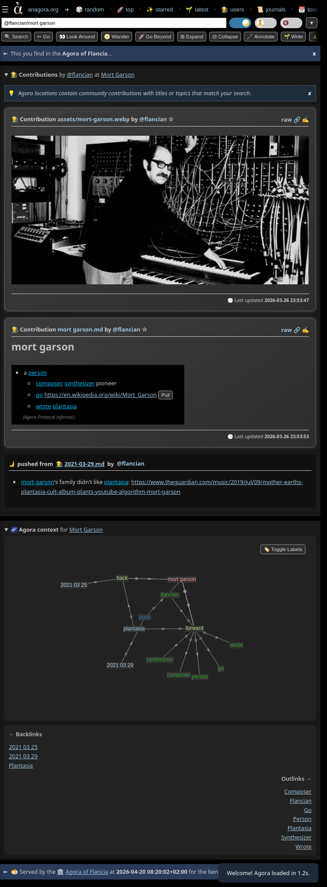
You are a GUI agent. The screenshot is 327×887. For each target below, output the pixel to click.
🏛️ (60, 872)
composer (49, 383)
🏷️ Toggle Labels (283, 549)
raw (286, 119)
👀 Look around (77, 36)
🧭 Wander (116, 36)
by (160, 464)
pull (165, 395)
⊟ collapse (225, 36)
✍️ (305, 119)
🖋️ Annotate (261, 36)
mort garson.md (80, 329)
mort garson (37, 481)
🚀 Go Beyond (154, 36)
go (39, 395)
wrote (44, 406)
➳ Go (43, 36)
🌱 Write (293, 36)
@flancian (80, 74)
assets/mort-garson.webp (93, 119)
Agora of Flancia (87, 872)
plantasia (65, 406)
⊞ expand (191, 36)
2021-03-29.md (84, 464)
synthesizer (79, 383)
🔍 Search (16, 36)
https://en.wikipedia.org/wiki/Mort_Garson (100, 395)
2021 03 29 (23, 756)
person (37, 372)
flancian (301, 801)
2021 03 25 (23, 747)
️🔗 (297, 119)
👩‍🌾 (15, 119)
